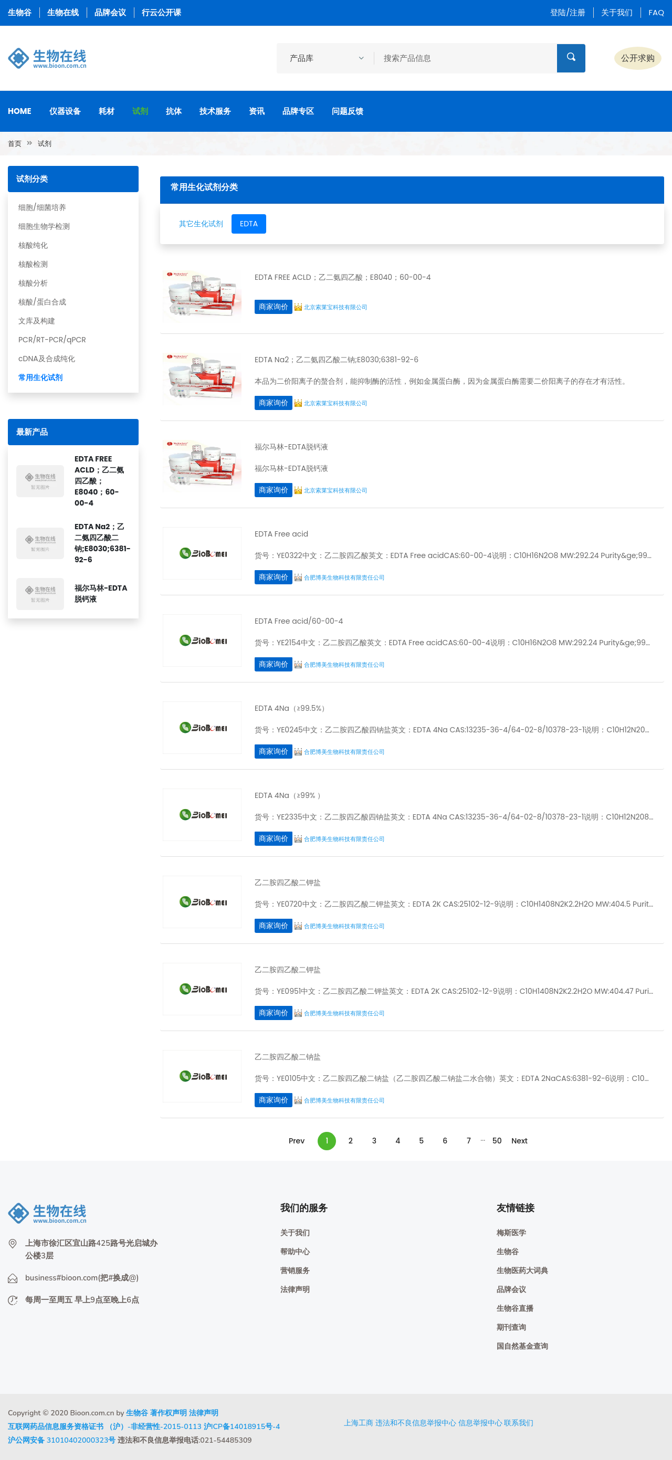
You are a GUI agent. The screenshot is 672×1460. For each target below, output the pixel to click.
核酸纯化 (33, 245)
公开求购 (638, 58)
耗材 (106, 111)
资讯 (257, 111)
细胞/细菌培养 (42, 207)
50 (497, 1141)
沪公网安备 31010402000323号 (62, 1440)
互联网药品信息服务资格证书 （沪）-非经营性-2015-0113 (105, 1427)
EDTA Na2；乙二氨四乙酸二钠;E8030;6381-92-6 (103, 543)
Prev (296, 1141)
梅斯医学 (511, 1233)
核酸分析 (33, 283)
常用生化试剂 (40, 377)
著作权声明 (168, 1413)
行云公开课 (161, 12)
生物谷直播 (515, 1309)
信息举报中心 (480, 1422)
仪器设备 (65, 111)
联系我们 (518, 1422)
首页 (15, 144)
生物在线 (63, 12)
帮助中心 (295, 1252)
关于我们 (617, 12)
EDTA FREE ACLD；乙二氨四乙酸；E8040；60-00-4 (99, 481)
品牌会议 (110, 12)
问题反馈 (347, 111)
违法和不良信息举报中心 (415, 1422)
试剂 (140, 111)
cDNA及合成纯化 (46, 358)
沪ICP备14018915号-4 (242, 1427)
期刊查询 (511, 1327)
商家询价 (273, 306)
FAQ (656, 12)
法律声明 (295, 1290)
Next (519, 1141)
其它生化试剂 (201, 223)
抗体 (174, 111)
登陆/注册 (567, 12)
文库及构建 (36, 321)
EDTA (249, 223)
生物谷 (20, 12)
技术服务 (215, 111)
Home (20, 111)
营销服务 (295, 1271)
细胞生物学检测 (44, 226)
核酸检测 (33, 264)
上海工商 (358, 1422)
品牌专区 (298, 111)
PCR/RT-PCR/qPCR (52, 339)
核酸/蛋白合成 (42, 302)
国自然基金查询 (522, 1346)
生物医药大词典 (522, 1271)
